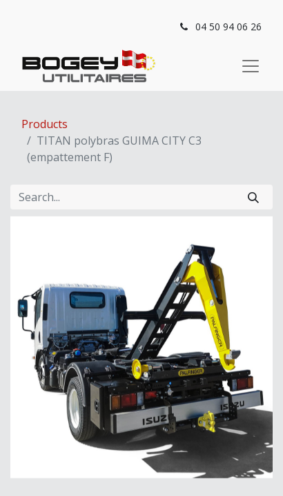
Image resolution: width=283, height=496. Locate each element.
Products (44, 124)
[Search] (253, 197)
